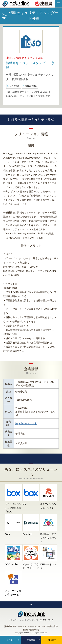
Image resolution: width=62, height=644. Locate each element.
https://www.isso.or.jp (26, 423)
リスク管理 (14, 86)
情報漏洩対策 (31, 86)
